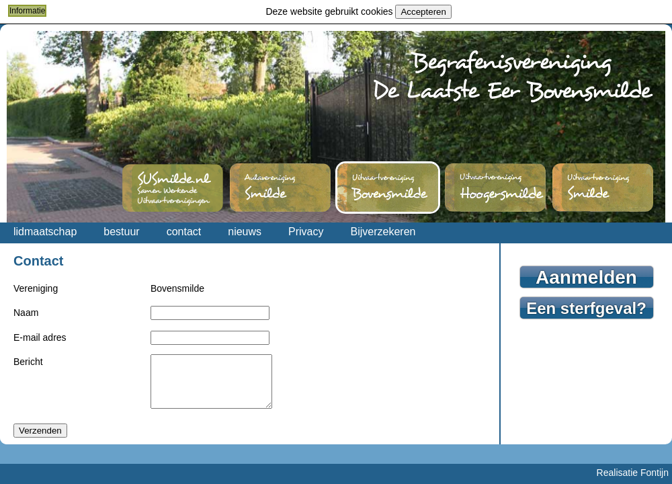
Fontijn (654, 472)
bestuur (121, 231)
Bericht (28, 361)
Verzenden (40, 441)
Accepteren (423, 12)
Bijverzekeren (383, 231)
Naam (25, 312)
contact (184, 231)
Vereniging (35, 288)
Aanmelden (586, 277)
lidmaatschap (45, 231)
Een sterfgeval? (586, 308)
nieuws (244, 231)
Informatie (27, 10)
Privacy (305, 231)
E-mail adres (40, 337)
